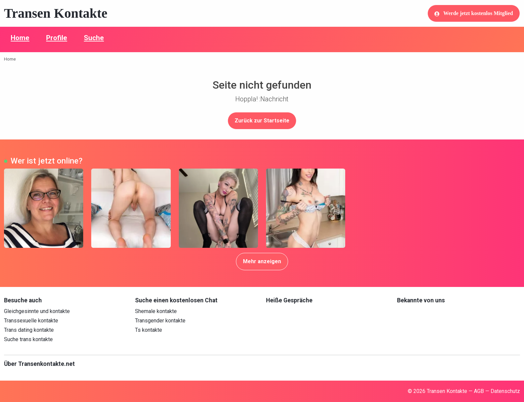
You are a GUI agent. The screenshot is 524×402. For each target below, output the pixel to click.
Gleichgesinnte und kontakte (37, 311)
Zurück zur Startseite (262, 120)
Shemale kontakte (156, 311)
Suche (94, 38)
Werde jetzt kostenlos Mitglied (473, 13)
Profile (56, 38)
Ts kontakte (148, 330)
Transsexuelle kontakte (31, 320)
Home (20, 38)
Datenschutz (505, 391)
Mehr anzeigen (262, 261)
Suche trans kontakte (28, 339)
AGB (479, 391)
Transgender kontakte (160, 320)
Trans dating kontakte (29, 330)
